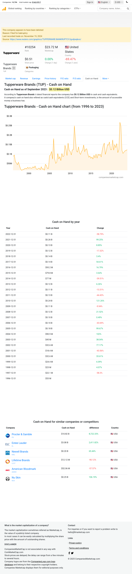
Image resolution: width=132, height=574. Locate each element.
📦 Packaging (32, 67)
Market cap (10, 78)
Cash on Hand (91, 78)
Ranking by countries (34, 8)
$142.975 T (36, 2)
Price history (50, 78)
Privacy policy (75, 543)
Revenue (24, 78)
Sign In (90, 2)
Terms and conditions (79, 548)
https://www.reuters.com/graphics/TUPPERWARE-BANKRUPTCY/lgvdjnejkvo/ (45, 39)
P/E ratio (64, 78)
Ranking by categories (59, 8)
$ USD (118, 2)
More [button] (104, 78)
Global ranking (15, 8)
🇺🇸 (103, 2)
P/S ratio (77, 78)
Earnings (36, 78)
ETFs (76, 8)
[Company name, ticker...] (114, 8)
